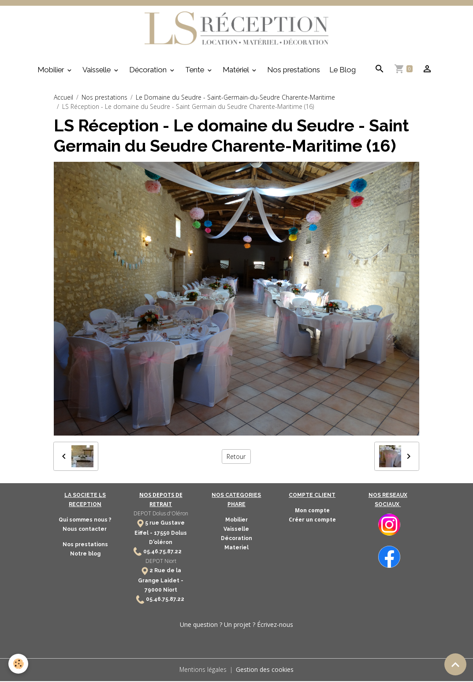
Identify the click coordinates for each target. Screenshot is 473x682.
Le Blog (342, 71)
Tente (195, 71)
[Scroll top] (455, 664)
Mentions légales (203, 671)
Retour (236, 457)
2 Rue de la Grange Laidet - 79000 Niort (160, 581)
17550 (162, 534)
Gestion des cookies (265, 671)
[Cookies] (19, 664)
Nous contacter (85, 530)
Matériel (236, 71)
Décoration (148, 71)
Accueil (63, 98)
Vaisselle (97, 71)
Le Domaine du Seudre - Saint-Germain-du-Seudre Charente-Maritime (235, 98)
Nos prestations (293, 71)
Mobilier (51, 71)
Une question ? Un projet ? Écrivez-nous (236, 626)
